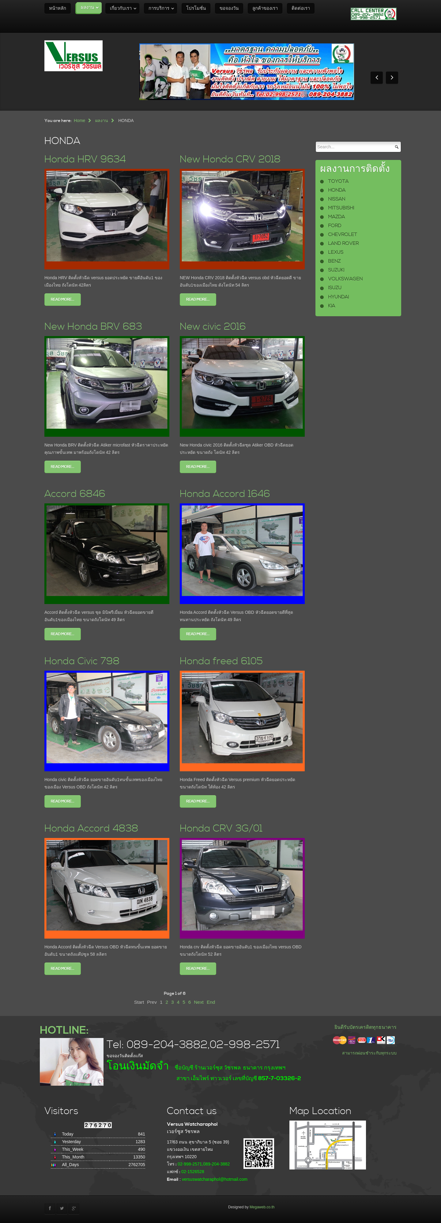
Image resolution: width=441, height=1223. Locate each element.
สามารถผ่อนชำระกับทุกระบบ (369, 1053)
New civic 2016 (213, 327)
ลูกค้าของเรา (265, 8)
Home (79, 120)
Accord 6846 (74, 494)
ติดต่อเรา (301, 8)
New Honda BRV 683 (93, 327)
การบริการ (159, 8)
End (211, 1002)
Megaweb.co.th (262, 1207)
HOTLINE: (64, 1030)
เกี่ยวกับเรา (121, 8)
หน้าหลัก (57, 8)
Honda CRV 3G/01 (221, 828)
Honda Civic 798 (82, 661)
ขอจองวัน (229, 8)
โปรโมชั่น (196, 8)
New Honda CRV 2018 (230, 159)
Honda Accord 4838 (91, 828)
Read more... (62, 299)
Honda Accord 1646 (225, 494)
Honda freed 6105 (221, 661)
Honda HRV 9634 (85, 159)
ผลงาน (87, 7)
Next (199, 1002)
